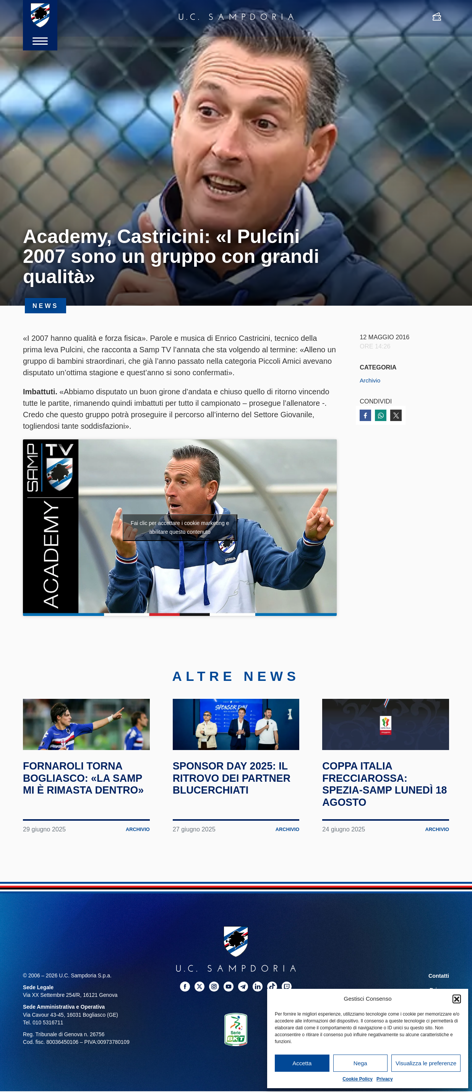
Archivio (371, 380)
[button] (457, 999)
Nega (360, 1063)
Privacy (384, 1079)
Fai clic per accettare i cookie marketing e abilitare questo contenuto (180, 527)
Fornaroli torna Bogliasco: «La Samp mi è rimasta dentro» (80, 810)
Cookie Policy (357, 1079)
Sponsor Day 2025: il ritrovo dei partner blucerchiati (231, 810)
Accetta (301, 1063)
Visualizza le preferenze (426, 1063)
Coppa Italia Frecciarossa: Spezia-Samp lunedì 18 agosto (384, 810)
